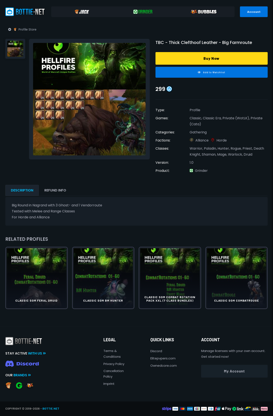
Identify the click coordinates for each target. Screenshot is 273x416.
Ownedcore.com (163, 365)
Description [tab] (22, 190)
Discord (156, 351)
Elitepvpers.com (163, 358)
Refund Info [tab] (55, 190)
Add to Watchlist (211, 72)
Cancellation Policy (113, 374)
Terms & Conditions (112, 354)
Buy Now (211, 58)
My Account (234, 371)
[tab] (15, 49)
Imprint (109, 383)
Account (254, 11)
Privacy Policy (113, 364)
